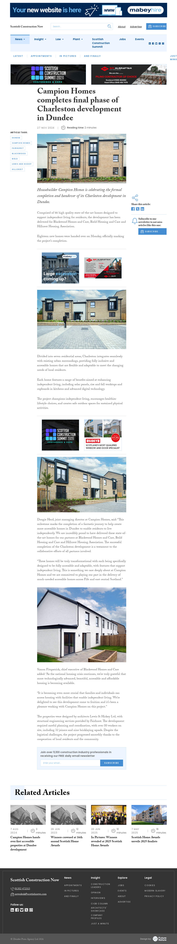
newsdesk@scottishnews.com (31, 894)
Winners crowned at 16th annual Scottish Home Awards (67, 842)
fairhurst (18, 148)
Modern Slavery (155, 890)
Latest (18, 56)
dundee (16, 138)
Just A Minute (100, 923)
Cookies (150, 885)
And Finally (92, 56)
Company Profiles (97, 917)
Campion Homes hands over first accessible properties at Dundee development (25, 844)
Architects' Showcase (99, 909)
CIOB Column (99, 903)
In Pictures (68, 56)
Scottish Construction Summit (101, 43)
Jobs (122, 39)
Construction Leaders (100, 886)
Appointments (41, 56)
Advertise (136, 26)
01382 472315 (22, 889)
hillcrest (17, 169)
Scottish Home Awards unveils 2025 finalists (145, 839)
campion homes (21, 143)
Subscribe (111, 762)
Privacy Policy (154, 896)
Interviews (98, 898)
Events (139, 39)
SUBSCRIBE (157, 26)
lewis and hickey (22, 164)
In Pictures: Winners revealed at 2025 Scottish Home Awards (106, 842)
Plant (77, 39)
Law (59, 39)
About (122, 26)
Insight (39, 39)
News (19, 39)
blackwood (19, 153)
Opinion (96, 892)
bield (15, 159)
